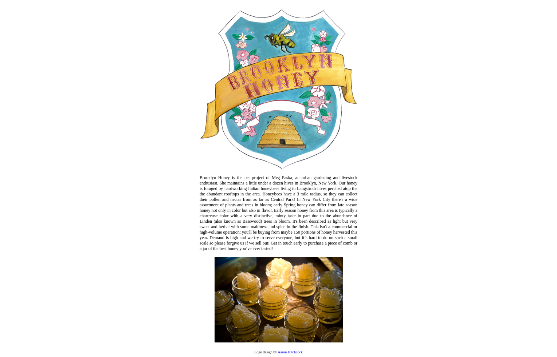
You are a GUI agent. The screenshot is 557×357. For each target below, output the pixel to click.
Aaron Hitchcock (290, 352)
